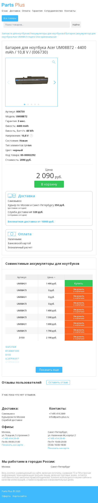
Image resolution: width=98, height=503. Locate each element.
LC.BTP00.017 (12, 358)
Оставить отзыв (58, 382)
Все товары (9, 18)
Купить (78, 283)
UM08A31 (22, 283)
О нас (5, 10)
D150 (21, 337)
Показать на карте (12, 444)
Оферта (6, 496)
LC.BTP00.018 (12, 362)
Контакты (70, 10)
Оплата (26, 10)
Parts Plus (13, 5)
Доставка (15, 10)
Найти (76, 24)
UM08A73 (22, 290)
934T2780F (10, 346)
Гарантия (37, 10)
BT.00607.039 (12, 350)
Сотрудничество (53, 10)
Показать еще (49, 370)
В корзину (49, 184)
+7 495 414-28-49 (10, 438)
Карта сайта (19, 496)
